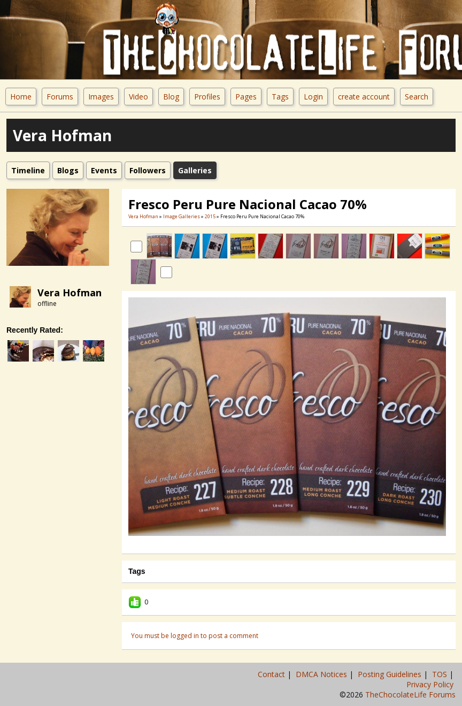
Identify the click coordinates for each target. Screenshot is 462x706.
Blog (171, 96)
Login (313, 96)
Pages (246, 96)
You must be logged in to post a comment (194, 635)
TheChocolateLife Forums (410, 694)
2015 (210, 216)
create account (364, 96)
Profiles (207, 96)
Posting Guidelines (391, 674)
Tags (280, 96)
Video (138, 96)
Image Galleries (181, 216)
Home (21, 96)
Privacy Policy (431, 684)
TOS (440, 674)
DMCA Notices (322, 674)
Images (101, 96)
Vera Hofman (69, 292)
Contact (272, 674)
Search (416, 96)
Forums (60, 96)
